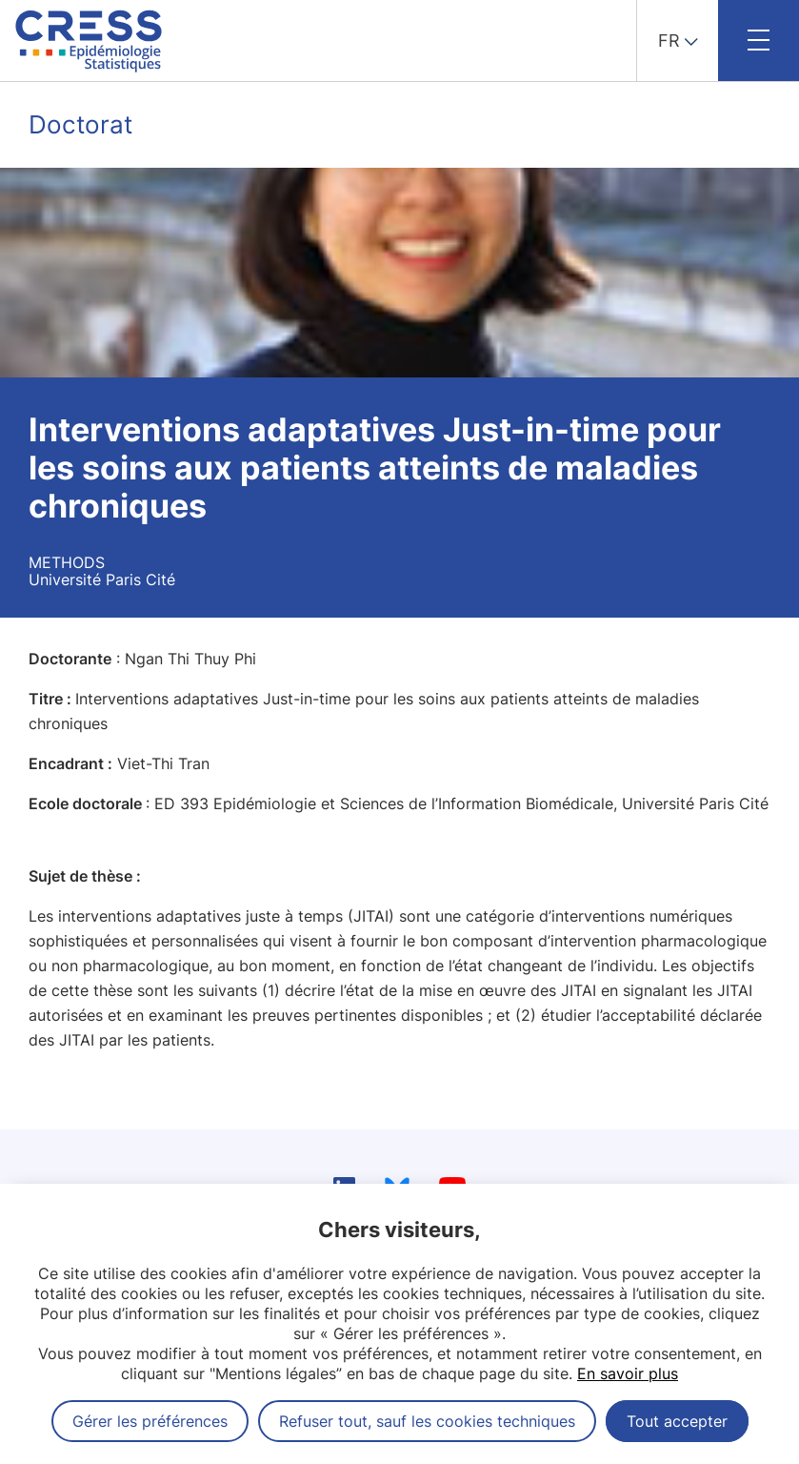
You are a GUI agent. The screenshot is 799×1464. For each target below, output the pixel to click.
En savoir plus (627, 1373)
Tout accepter (677, 1421)
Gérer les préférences (150, 1421)
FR (669, 40)
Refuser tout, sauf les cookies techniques (427, 1421)
